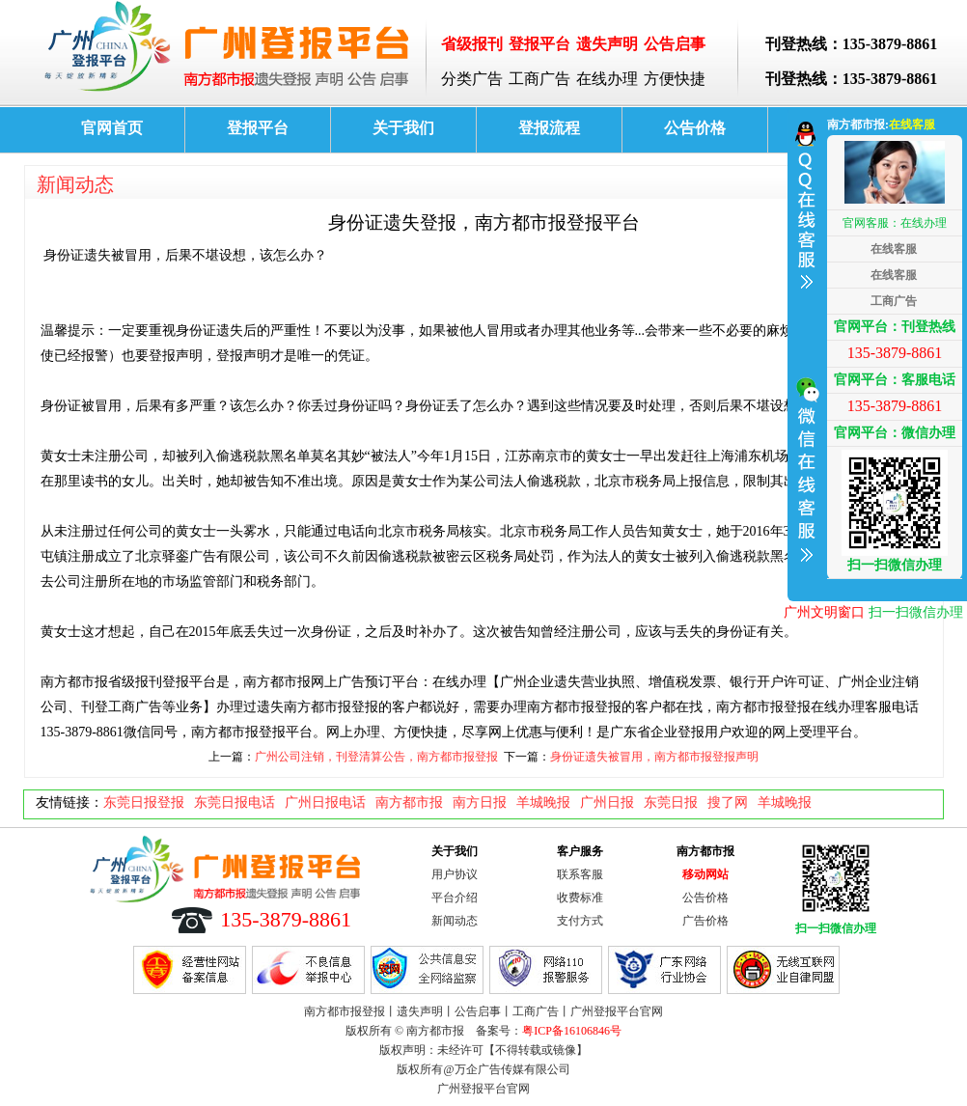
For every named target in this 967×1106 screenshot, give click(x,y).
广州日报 (607, 802)
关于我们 (403, 128)
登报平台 (258, 128)
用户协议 (454, 874)
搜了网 (727, 802)
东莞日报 (671, 802)
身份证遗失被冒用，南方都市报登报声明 (654, 756)
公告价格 (695, 128)
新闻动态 (75, 184)
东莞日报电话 (234, 802)
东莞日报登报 (143, 802)
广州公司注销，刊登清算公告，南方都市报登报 (376, 756)
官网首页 (112, 128)
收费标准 (580, 897)
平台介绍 (454, 897)
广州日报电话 (325, 802)
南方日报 (480, 802)
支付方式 (580, 920)
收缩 (804, 351)
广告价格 (705, 920)
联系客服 (580, 874)
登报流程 (549, 128)
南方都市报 (409, 802)
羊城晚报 (543, 802)
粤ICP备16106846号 (572, 1030)
